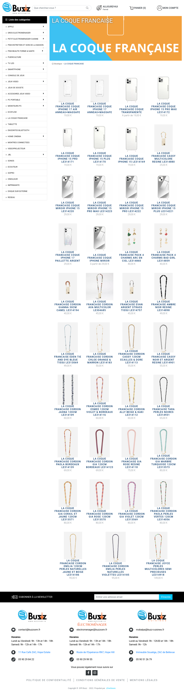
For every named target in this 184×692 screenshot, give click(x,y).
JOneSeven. (111, 688)
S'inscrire (166, 597)
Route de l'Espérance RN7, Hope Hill (95, 652)
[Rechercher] (61, 8)
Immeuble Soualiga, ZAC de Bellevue (155, 652)
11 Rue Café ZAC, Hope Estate (34, 652)
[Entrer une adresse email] (126, 597)
